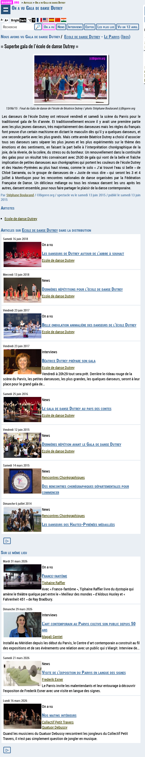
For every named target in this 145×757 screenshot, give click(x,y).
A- (2, 19)
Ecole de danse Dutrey (82, 36)
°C (29, 20)
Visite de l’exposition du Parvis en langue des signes (84, 672)
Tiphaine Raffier (53, 582)
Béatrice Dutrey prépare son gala (69, 360)
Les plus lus (105, 26)
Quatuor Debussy (54, 727)
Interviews (75, 26)
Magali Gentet (52, 636)
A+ (6, 20)
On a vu (49, 26)
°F (33, 20)
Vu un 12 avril (128, 26)
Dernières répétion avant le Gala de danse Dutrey (81, 444)
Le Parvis (112, 36)
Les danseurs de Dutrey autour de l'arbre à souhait (83, 253)
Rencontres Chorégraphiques (63, 477)
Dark (23, 20)
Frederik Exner (52, 679)
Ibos (125, 36)
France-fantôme (54, 576)
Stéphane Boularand (20, 195)
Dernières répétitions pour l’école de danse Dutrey (82, 289)
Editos (89, 26)
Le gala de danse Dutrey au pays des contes (76, 408)
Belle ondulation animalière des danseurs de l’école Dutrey (89, 325)
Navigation (5, 9)
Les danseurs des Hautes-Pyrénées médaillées (78, 524)
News (61, 26)
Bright (15, 20)
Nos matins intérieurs (59, 715)
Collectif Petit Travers (58, 722)
